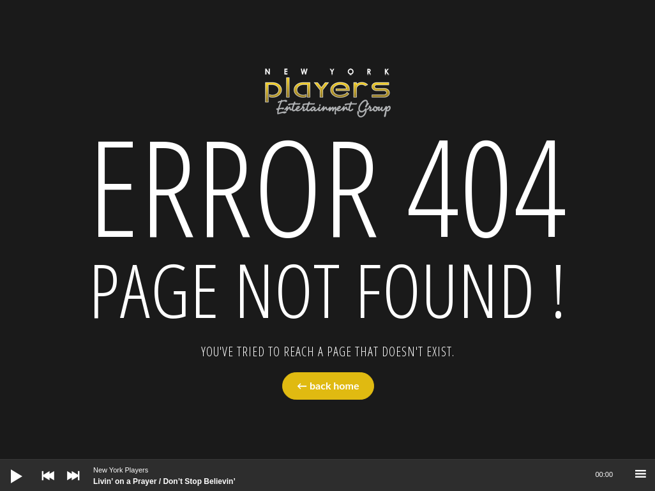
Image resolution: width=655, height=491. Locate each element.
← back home (328, 385)
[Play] (6, 466)
